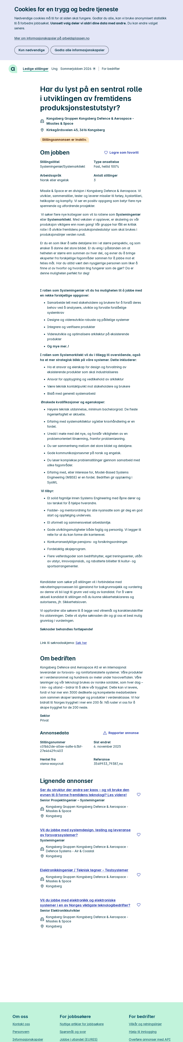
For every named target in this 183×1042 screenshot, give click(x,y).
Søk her (81, 643)
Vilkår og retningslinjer (145, 1024)
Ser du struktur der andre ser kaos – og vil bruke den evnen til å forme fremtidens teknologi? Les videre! (84, 792)
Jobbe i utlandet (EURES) (79, 1039)
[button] (121, 733)
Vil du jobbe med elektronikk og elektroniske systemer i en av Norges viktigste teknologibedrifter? (85, 902)
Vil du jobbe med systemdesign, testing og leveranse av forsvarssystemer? (85, 832)
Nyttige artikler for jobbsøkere (82, 1024)
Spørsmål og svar (73, 1032)
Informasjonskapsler (28, 1039)
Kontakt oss (21, 1024)
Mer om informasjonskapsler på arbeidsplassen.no (52, 38)
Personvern (21, 1032)
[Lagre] (138, 794)
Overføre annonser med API (149, 1039)
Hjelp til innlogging (143, 1032)
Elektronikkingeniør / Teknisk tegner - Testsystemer (84, 870)
